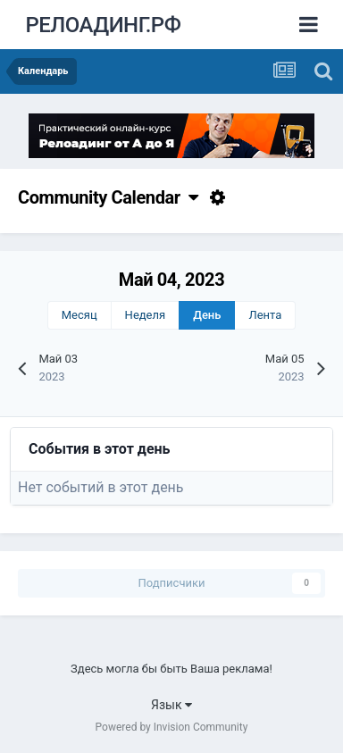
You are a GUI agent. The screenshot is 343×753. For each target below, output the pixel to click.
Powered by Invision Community (172, 727)
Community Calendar (107, 197)
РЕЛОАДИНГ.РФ (102, 25)
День (207, 315)
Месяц (79, 315)
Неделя (145, 315)
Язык (171, 705)
